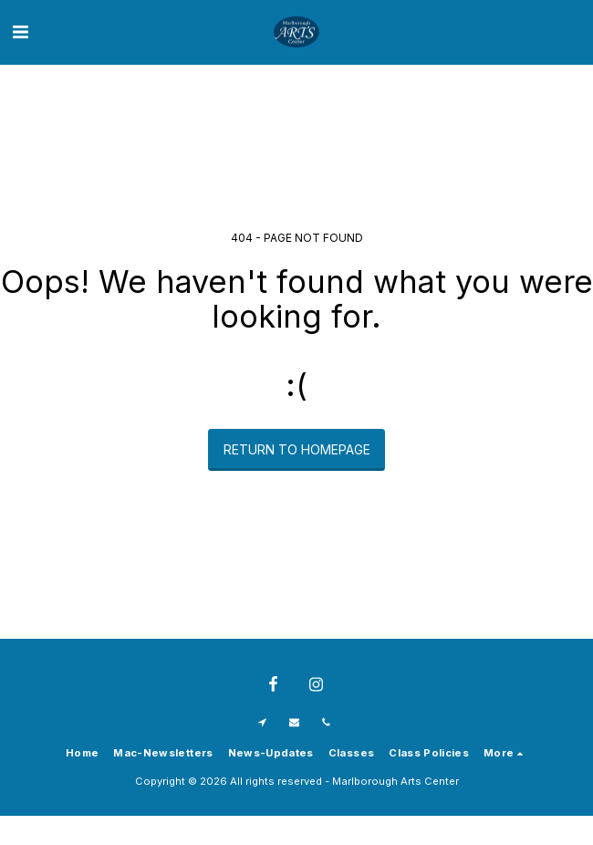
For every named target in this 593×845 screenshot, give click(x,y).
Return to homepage (297, 449)
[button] (20, 32)
